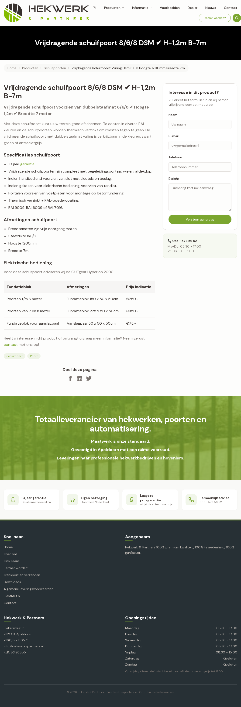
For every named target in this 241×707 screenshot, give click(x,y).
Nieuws (210, 8)
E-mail (174, 136)
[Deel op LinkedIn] (79, 378)
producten (30, 68)
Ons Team (11, 561)
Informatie (142, 8)
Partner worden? (16, 568)
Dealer (192, 8)
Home (12, 68)
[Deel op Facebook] (70, 378)
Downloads (12, 582)
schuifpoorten (55, 68)
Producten (114, 8)
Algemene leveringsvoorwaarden (28, 589)
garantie (27, 164)
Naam (173, 115)
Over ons (10, 554)
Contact (10, 603)
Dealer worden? (215, 18)
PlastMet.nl (12, 596)
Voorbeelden (170, 8)
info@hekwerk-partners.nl (24, 646)
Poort (34, 356)
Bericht (174, 179)
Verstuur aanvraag (200, 219)
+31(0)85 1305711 (16, 640)
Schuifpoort (15, 356)
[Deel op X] (89, 378)
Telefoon (175, 157)
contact (11, 344)
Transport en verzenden (22, 575)
